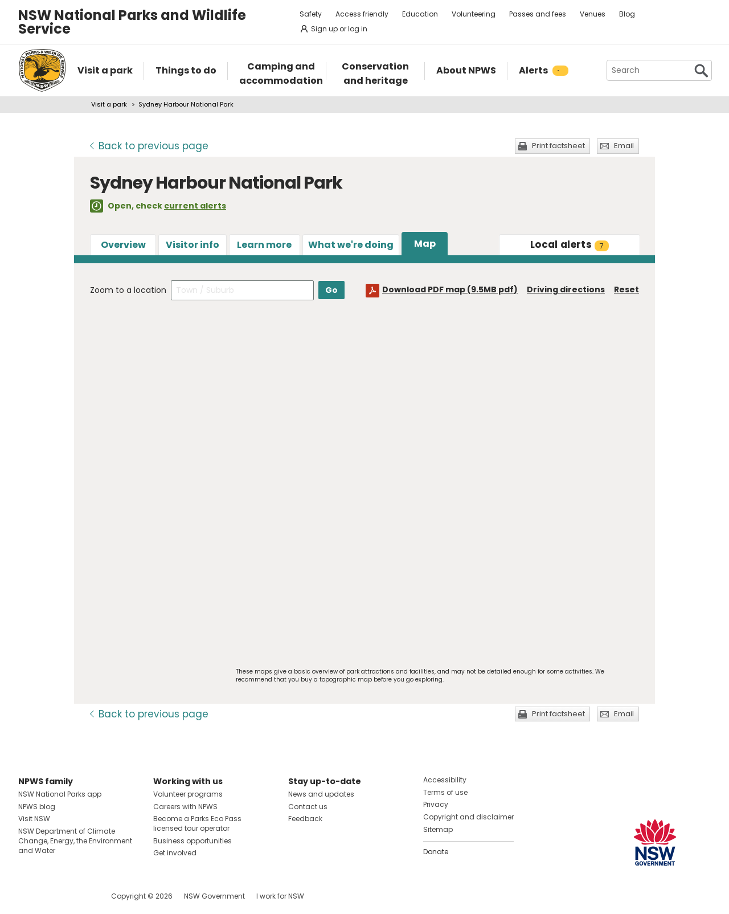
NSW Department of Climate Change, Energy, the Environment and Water (75, 840)
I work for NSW (280, 896)
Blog (627, 14)
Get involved (174, 853)
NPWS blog (36, 806)
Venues (592, 14)
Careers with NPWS (185, 806)
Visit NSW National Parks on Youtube (77, 896)
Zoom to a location (128, 290)
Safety (311, 14)
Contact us (307, 806)
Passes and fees (537, 14)
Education (420, 14)
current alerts (195, 205)
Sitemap (438, 829)
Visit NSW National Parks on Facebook (28, 896)
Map (425, 243)
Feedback (305, 818)
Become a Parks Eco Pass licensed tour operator (197, 823)
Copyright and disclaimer (468, 817)
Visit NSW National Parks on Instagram (53, 896)
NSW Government (214, 896)
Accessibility (444, 780)
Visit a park (109, 104)
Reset (626, 289)
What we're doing (351, 244)
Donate (435, 851)
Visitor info (192, 244)
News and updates (321, 794)
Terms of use (445, 792)
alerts (569, 244)
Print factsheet (558, 145)
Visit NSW (34, 818)
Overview (123, 244)
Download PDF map (450, 289)
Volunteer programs (188, 794)
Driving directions (566, 289)
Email (624, 145)
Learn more (264, 244)
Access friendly (361, 14)
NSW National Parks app (59, 794)
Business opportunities (192, 841)
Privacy (435, 804)
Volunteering (473, 14)
